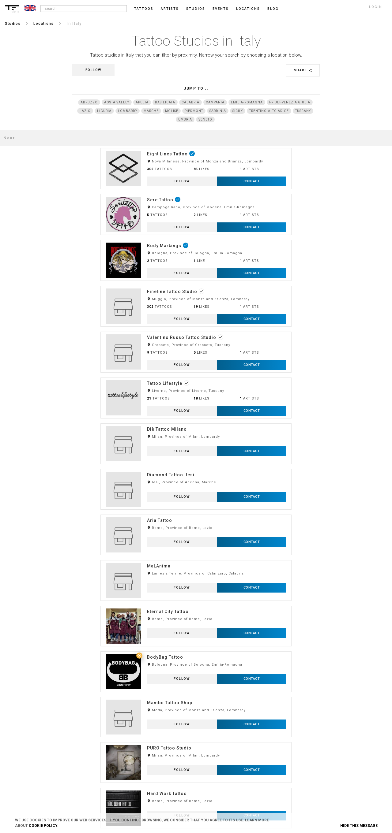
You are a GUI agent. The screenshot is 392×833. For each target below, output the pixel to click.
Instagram (311, 718)
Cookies (151, 738)
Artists (170, 9)
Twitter (308, 769)
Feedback (231, 728)
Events (221, 9)
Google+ (309, 779)
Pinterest (310, 748)
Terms (150, 718)
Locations (248, 9)
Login (70, 718)
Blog (227, 718)
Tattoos (143, 9)
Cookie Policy (43, 826)
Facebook (310, 728)
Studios (195, 9)
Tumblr (309, 738)
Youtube (309, 789)
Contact (151, 748)
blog (273, 9)
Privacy (150, 728)
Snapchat (310, 759)
